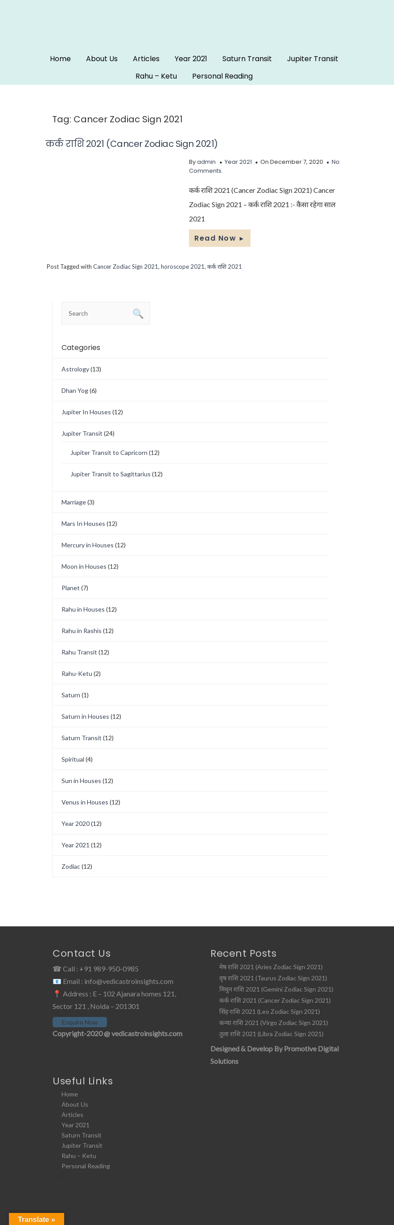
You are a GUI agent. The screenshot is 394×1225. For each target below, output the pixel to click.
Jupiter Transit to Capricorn (109, 452)
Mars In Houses (83, 523)
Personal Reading (222, 76)
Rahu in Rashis (82, 630)
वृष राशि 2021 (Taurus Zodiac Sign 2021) (273, 978)
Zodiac (71, 866)
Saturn (71, 695)
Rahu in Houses (83, 609)
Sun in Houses (81, 780)
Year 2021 (191, 59)
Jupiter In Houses (86, 412)
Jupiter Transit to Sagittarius (110, 474)
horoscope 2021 (183, 266)
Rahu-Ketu (77, 673)
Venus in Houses (85, 802)
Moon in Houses (84, 566)
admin (206, 162)
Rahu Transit (79, 652)
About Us (102, 59)
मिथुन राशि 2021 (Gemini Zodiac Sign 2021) (276, 989)
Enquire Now (80, 1022)
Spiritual (73, 759)
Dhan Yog (75, 390)
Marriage (74, 502)
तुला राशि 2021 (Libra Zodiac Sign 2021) (271, 1034)
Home (60, 59)
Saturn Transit (247, 59)
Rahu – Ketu (156, 76)
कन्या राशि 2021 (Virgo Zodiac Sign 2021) (273, 1022)
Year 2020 (76, 823)
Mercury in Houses (88, 545)
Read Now (219, 238)
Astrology (75, 369)
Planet (71, 588)
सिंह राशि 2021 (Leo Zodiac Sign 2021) (269, 1011)
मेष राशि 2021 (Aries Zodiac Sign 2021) (271, 967)
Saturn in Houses (85, 716)
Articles (146, 59)
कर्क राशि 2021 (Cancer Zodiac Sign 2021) (131, 144)
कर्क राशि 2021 (224, 266)
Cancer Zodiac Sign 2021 (125, 266)
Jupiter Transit (312, 59)
